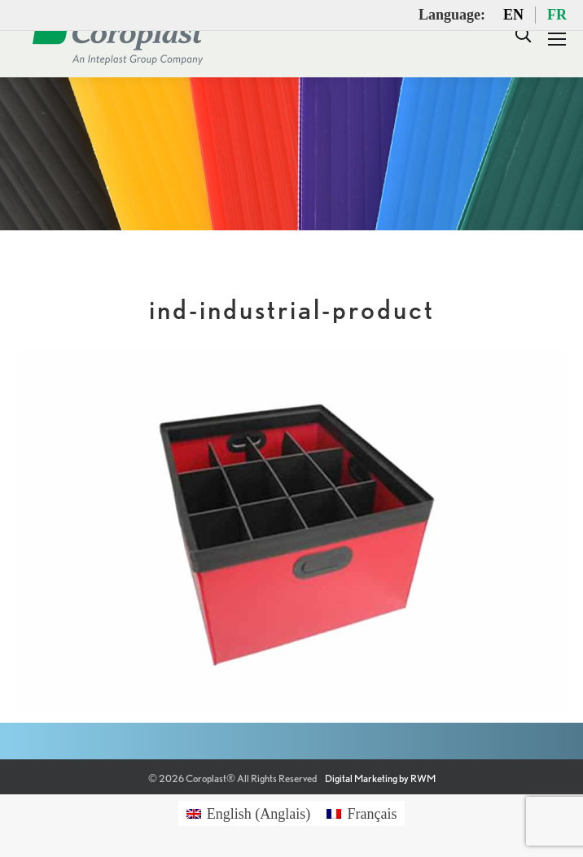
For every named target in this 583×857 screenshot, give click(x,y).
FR (557, 15)
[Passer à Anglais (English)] (248, 813)
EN (513, 15)
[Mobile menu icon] (557, 39)
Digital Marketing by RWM (380, 778)
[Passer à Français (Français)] (361, 813)
